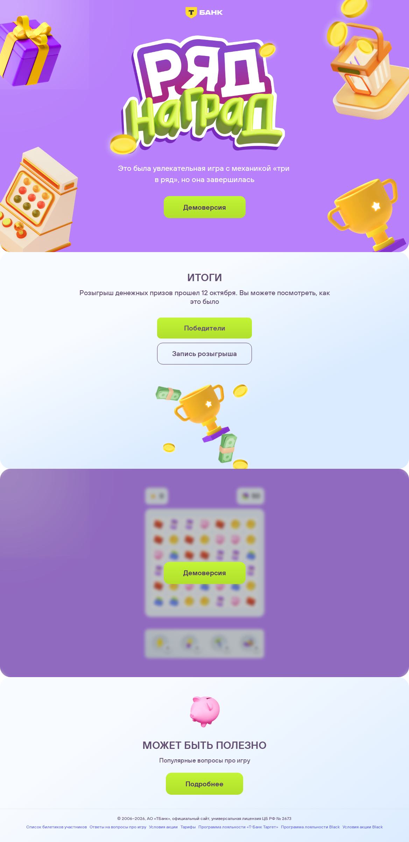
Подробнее (204, 783)
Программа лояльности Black (310, 826)
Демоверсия (204, 207)
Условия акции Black (363, 826)
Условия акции (163, 826)
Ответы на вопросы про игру (118, 826)
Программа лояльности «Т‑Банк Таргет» (238, 826)
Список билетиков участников (56, 826)
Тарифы (188, 826)
